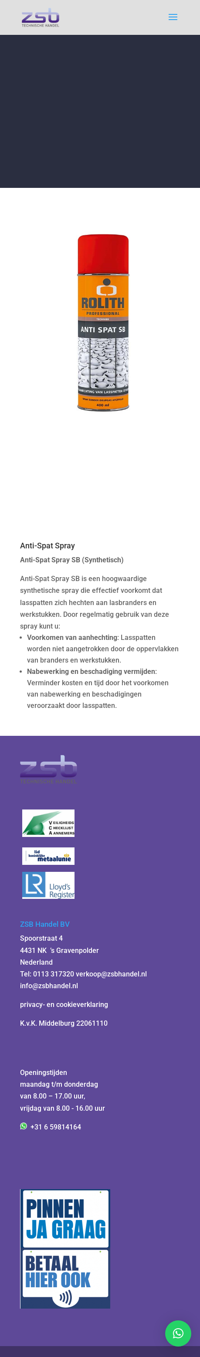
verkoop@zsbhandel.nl (111, 974)
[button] (178, 1333)
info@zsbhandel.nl (49, 986)
